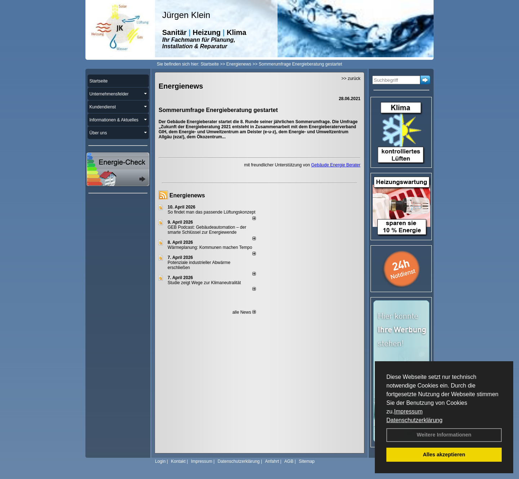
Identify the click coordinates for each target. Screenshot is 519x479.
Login (160, 461)
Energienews (187, 195)
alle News (244, 312)
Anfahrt (272, 461)
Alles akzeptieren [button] (444, 454)
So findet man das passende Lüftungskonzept (212, 212)
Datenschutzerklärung (414, 420)
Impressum (408, 411)
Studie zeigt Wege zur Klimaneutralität (204, 282)
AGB (288, 461)
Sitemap (307, 461)
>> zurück (350, 78)
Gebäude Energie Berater (335, 164)
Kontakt (178, 461)
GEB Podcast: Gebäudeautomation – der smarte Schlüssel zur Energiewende (207, 230)
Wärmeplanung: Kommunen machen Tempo (210, 247)
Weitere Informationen (444, 435)
